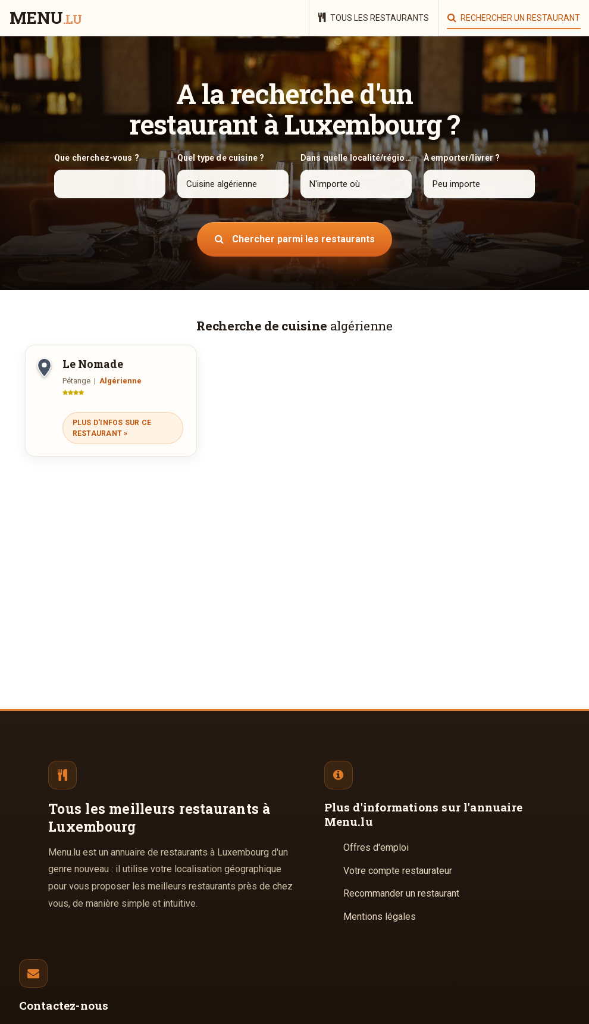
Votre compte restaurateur (397, 870)
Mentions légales (379, 916)
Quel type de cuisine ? (220, 158)
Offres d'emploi (376, 847)
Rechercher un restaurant (513, 18)
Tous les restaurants (373, 18)
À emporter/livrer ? (462, 158)
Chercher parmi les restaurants (295, 239)
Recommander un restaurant (401, 893)
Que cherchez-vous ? (96, 158)
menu (46, 18)
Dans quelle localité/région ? (356, 158)
